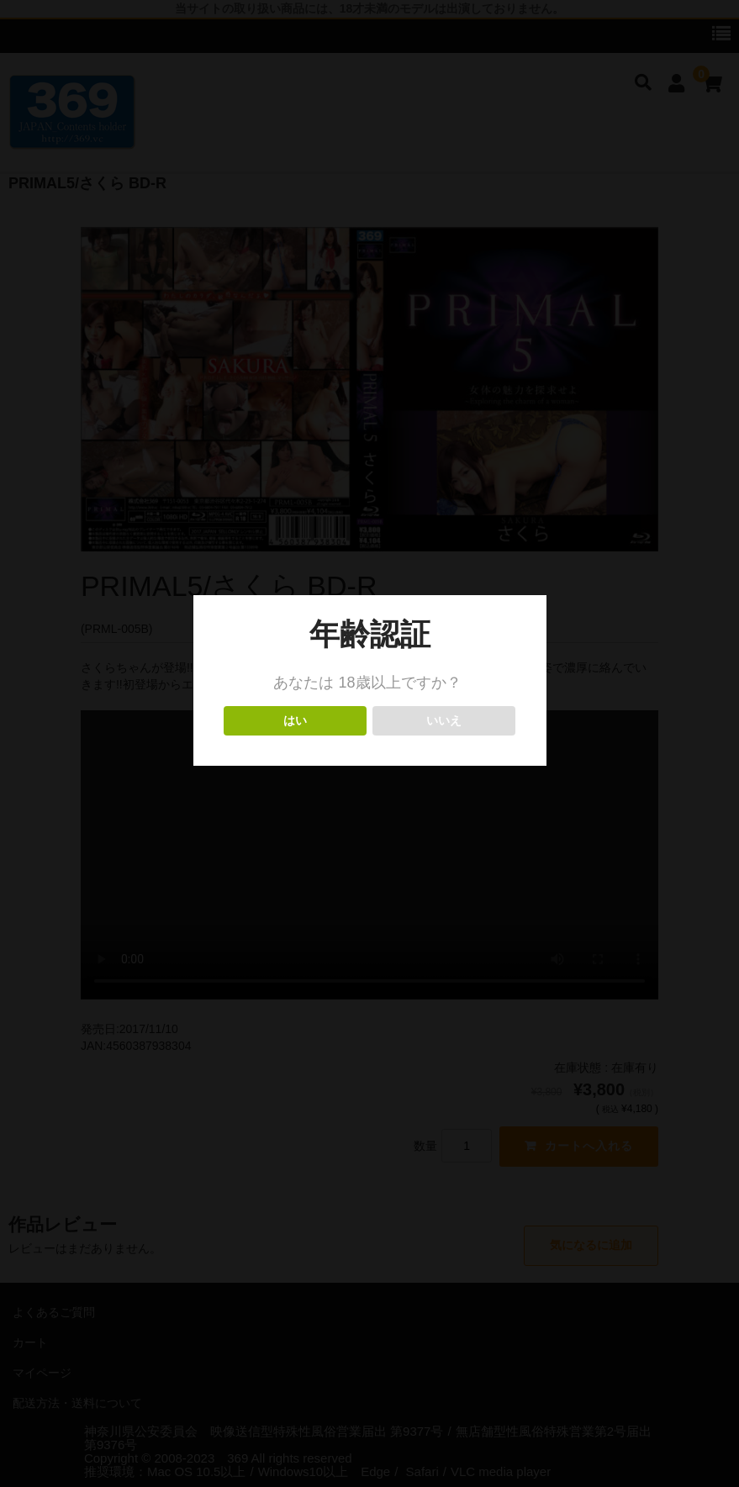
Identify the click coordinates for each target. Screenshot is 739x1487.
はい (295, 721)
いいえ (444, 721)
